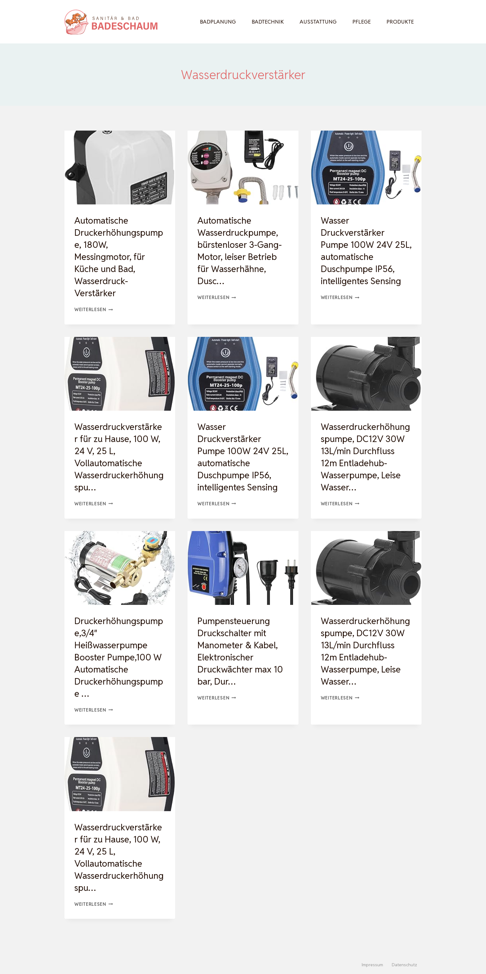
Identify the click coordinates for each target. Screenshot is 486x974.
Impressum (372, 964)
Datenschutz (404, 964)
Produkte (400, 21)
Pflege (361, 21)
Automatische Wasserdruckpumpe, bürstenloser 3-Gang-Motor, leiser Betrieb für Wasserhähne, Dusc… (241, 250)
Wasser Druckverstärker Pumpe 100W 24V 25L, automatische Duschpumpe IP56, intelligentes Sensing (362, 250)
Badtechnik (268, 21)
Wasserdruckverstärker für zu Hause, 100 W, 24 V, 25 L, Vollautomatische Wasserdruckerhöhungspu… (118, 457)
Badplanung (218, 21)
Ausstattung (318, 21)
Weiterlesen (93, 309)
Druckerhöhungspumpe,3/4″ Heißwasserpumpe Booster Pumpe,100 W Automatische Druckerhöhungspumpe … (119, 669)
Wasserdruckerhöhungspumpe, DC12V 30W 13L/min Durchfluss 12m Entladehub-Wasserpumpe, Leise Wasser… (364, 463)
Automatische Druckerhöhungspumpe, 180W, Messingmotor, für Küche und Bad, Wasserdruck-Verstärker (117, 256)
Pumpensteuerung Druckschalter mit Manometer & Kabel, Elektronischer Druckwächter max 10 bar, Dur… (241, 663)
